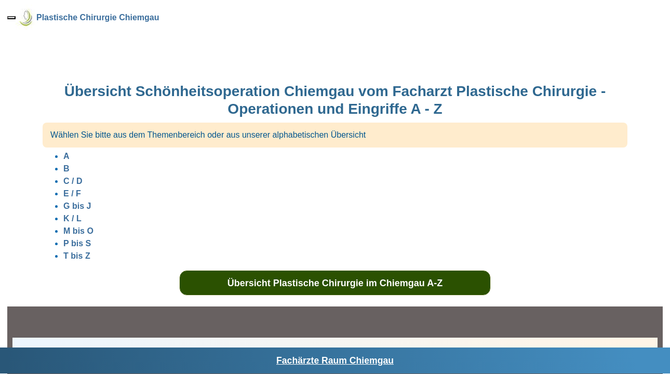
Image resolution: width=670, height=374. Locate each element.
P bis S (77, 243)
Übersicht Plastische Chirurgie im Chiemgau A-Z (335, 283)
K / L (72, 218)
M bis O (78, 230)
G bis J (77, 206)
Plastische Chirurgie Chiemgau (97, 17)
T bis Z (76, 255)
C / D (72, 181)
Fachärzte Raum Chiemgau (335, 360)
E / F (72, 193)
